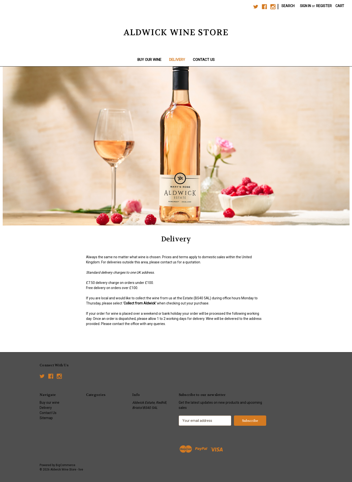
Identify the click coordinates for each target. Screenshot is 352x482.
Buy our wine (149, 59)
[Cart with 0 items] (340, 6)
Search (288, 6)
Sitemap (46, 418)
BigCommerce (65, 465)
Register (324, 6)
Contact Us (204, 59)
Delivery (177, 59)
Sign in (305, 6)
